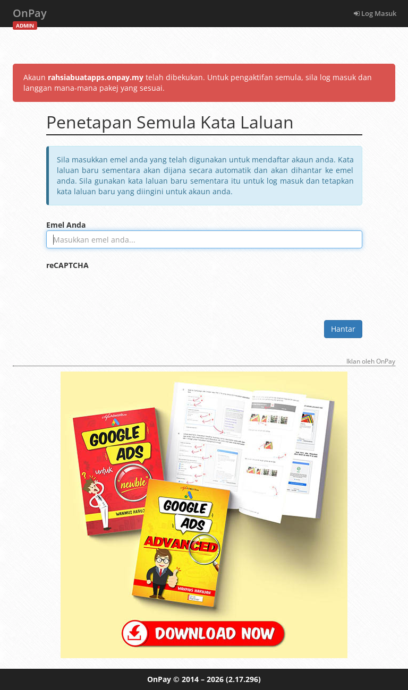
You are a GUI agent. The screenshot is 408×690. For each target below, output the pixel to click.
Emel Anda (66, 225)
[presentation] (127, 291)
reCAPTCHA (67, 265)
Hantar (343, 329)
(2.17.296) (243, 679)
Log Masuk (375, 13)
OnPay (30, 16)
